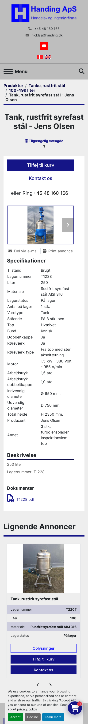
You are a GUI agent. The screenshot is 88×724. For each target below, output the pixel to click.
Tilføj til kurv (40, 165)
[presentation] (37, 685)
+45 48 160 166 (47, 29)
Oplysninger (43, 648)
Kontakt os (40, 178)
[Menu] (8, 71)
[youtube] (44, 46)
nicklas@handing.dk (47, 35)
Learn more (53, 717)
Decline (32, 717)
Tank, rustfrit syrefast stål (34, 598)
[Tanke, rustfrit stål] (47, 85)
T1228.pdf (20, 499)
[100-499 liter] (22, 90)
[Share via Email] (24, 251)
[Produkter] (13, 85)
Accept (15, 717)
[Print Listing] (57, 251)
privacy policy (27, 709)
